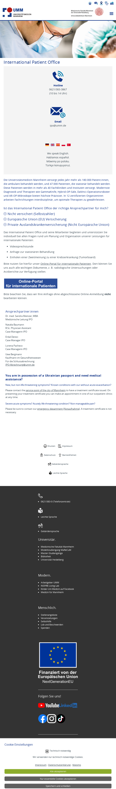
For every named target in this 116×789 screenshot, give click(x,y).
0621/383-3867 (58, 89)
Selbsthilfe (46, 621)
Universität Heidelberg (52, 559)
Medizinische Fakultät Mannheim (57, 546)
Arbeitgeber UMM (50, 582)
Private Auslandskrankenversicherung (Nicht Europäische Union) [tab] (58, 225)
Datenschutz (49, 455)
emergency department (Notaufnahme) (58, 408)
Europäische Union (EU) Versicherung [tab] (37, 219)
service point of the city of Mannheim (46, 390)
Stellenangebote (49, 614)
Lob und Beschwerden (52, 624)
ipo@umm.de (58, 125)
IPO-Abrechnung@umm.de (20, 364)
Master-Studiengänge (52, 553)
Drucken (51, 446)
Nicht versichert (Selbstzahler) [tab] (31, 214)
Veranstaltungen (49, 618)
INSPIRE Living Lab (50, 585)
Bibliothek (46, 556)
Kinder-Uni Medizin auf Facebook (57, 588)
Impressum (67, 446)
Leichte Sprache (60, 473)
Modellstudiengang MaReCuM (56, 549)
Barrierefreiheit (69, 455)
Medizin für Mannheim (52, 592)
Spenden (45, 627)
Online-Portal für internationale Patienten (65, 263)
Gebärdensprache (60, 464)
